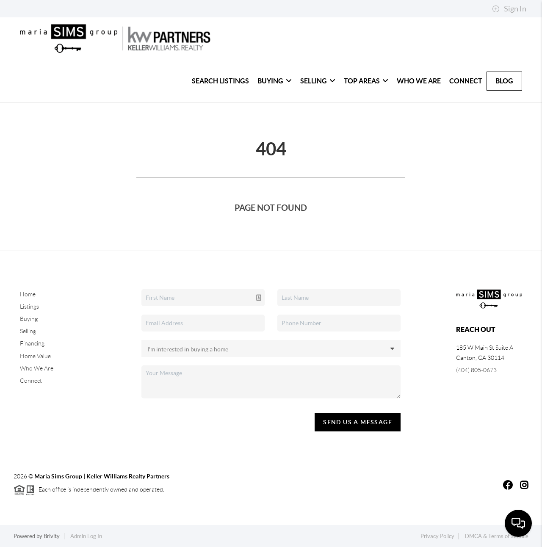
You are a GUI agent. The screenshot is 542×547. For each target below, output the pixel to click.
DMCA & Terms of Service (496, 536)
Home (28, 294)
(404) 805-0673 (476, 370)
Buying (274, 81)
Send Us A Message (357, 422)
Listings (29, 306)
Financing (32, 343)
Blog (504, 81)
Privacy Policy (437, 536)
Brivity (52, 536)
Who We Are (419, 81)
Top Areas (366, 81)
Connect (465, 81)
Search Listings (220, 81)
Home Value (35, 356)
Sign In (509, 9)
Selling (317, 81)
